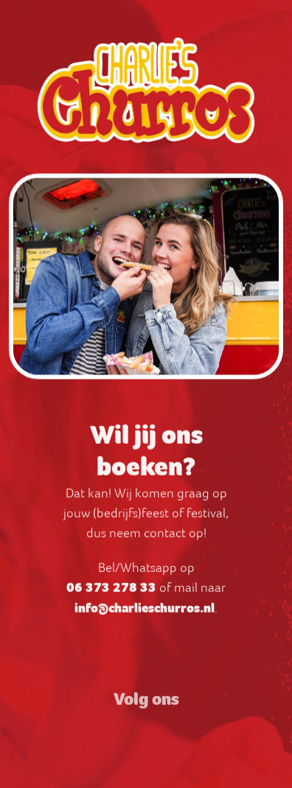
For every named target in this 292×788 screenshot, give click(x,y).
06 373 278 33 (111, 591)
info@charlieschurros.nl (144, 612)
